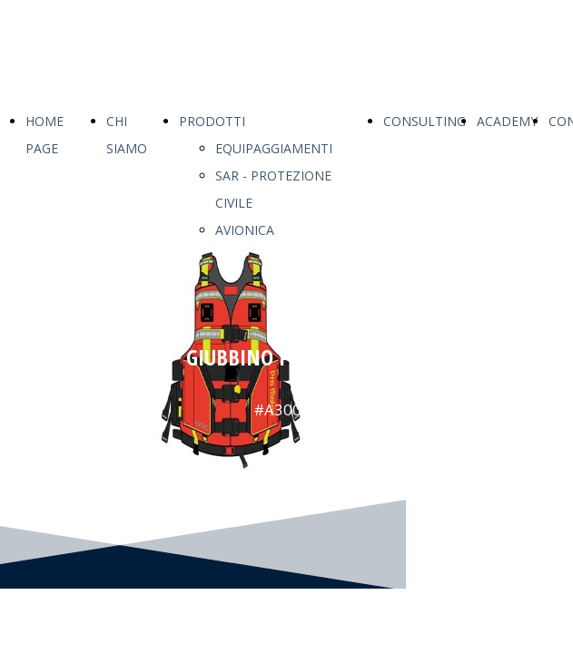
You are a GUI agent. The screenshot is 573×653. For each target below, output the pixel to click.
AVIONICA (244, 230)
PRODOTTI (212, 121)
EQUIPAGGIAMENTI (273, 148)
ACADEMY (507, 121)
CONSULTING (424, 121)
